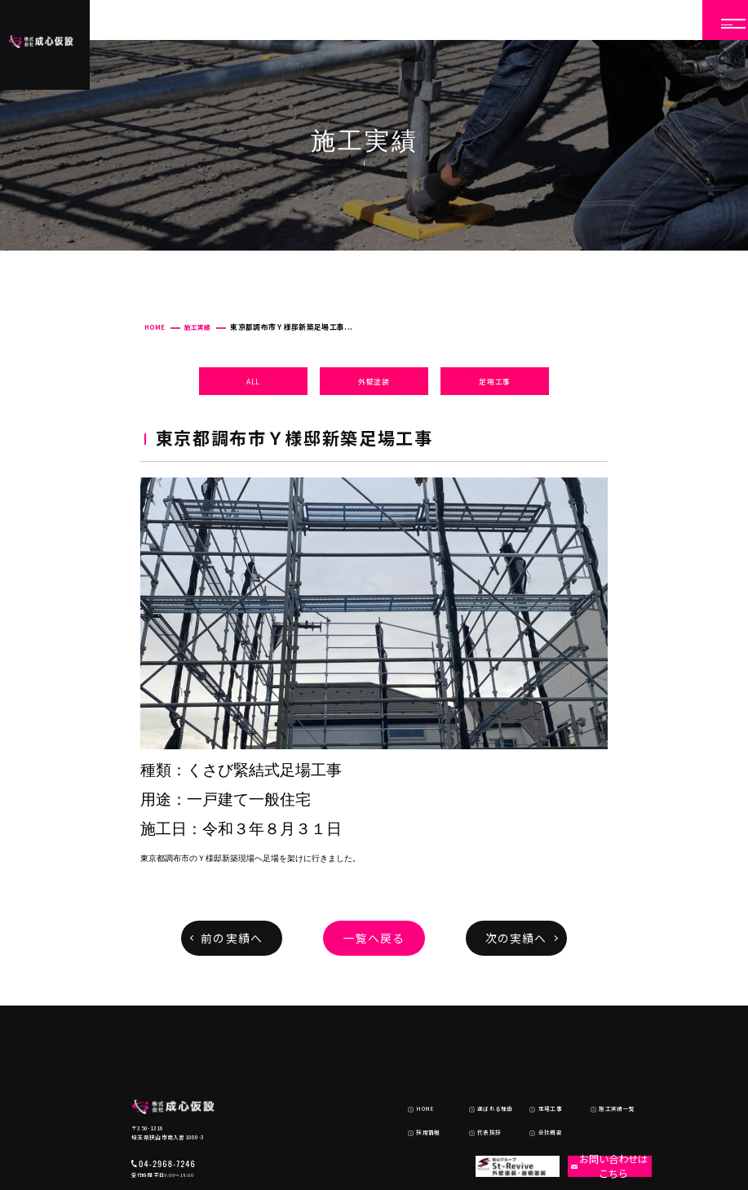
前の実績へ (232, 938)
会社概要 (537, 1062)
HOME (154, 326)
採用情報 (415, 1062)
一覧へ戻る (374, 938)
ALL (253, 381)
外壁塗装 (374, 381)
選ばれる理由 (482, 1045)
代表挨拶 (476, 1062)
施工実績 (197, 326)
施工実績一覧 (604, 1045)
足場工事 (495, 381)
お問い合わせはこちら (601, 1094)
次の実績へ (516, 938)
